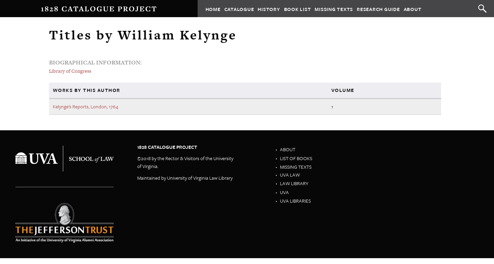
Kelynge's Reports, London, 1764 (85, 106)
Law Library (294, 183)
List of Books (296, 158)
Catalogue (239, 8)
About (413, 8)
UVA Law (290, 174)
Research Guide (378, 8)
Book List (297, 8)
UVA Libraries (295, 200)
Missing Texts (334, 8)
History (269, 8)
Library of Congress (70, 71)
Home (213, 8)
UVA (284, 192)
